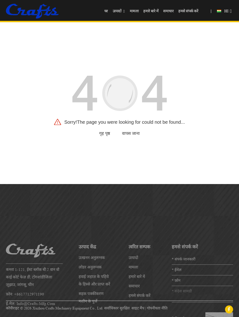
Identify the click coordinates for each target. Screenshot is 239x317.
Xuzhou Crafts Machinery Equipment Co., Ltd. (67, 308)
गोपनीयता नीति (157, 308)
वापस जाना (131, 133)
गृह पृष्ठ (104, 133)
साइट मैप (137, 308)
